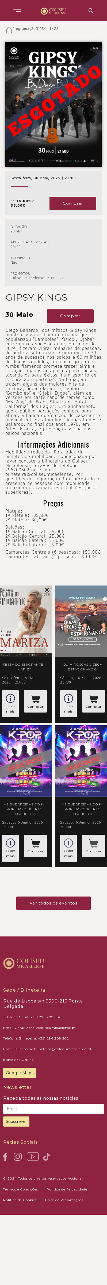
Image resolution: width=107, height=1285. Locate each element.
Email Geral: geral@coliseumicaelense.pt (39, 1028)
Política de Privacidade (67, 1189)
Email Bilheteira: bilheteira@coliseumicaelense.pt (47, 1049)
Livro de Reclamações (64, 1200)
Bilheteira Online (18, 1060)
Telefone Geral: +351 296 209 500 (32, 1017)
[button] (17, 11)
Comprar (73, 203)
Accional (75, 1178)
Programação (24, 29)
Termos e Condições (20, 1189)
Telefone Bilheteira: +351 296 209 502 (36, 1038)
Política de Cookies (20, 1200)
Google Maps (20, 1072)
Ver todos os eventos (53, 903)
